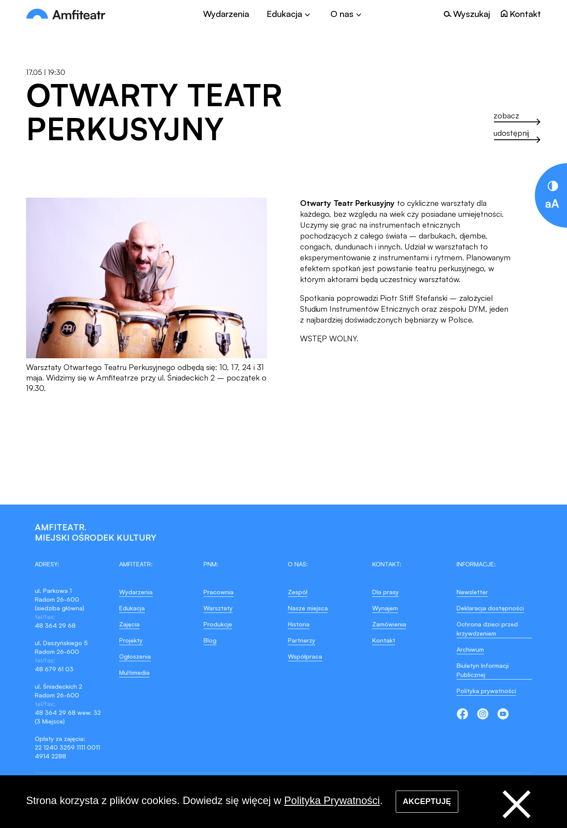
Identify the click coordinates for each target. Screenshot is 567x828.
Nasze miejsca (308, 608)
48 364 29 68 (55, 625)
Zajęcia (129, 624)
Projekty (131, 640)
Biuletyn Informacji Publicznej (483, 670)
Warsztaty (218, 608)
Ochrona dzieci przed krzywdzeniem (487, 628)
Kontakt (383, 640)
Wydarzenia (226, 14)
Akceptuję (427, 801)
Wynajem (385, 608)
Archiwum (470, 649)
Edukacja (132, 608)
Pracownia (218, 592)
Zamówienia (389, 624)
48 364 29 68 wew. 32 (68, 712)
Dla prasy (385, 592)
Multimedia (134, 672)
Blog (210, 640)
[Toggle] (290, 14)
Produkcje (217, 624)
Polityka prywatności (486, 690)
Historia (299, 624)
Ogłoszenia (135, 656)
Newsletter (472, 592)
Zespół (297, 592)
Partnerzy (301, 640)
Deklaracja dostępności (490, 608)
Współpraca (305, 656)
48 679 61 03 (54, 669)
